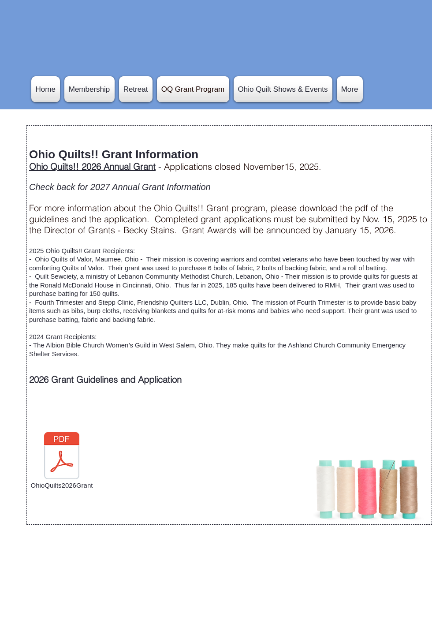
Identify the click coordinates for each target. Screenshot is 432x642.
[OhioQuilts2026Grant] (62, 461)
